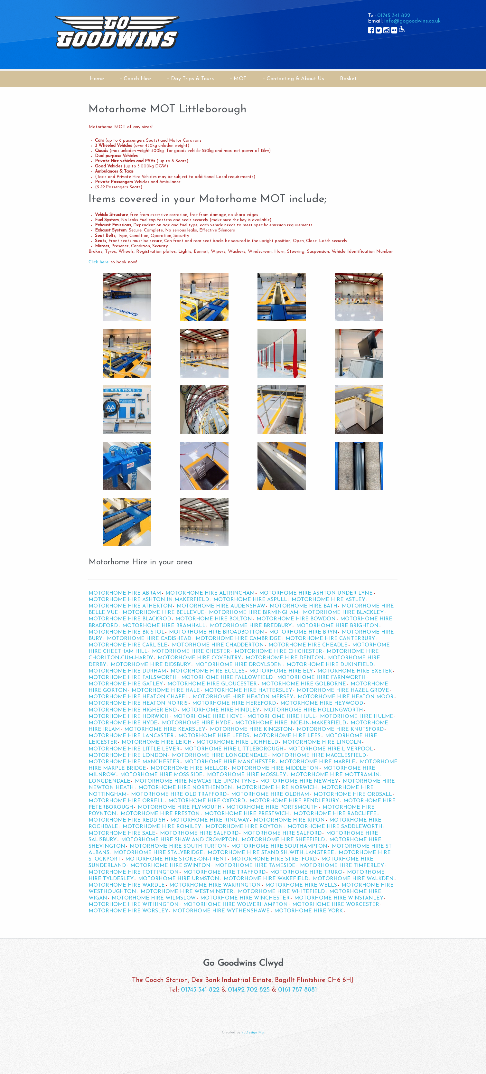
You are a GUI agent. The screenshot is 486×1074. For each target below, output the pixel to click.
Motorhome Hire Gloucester (212, 684)
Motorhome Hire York (308, 911)
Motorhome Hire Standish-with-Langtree (271, 852)
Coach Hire (137, 78)
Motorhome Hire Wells (301, 885)
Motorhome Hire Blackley (343, 612)
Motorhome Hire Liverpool (330, 749)
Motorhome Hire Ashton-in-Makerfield (149, 599)
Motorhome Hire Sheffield (283, 840)
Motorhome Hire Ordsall (352, 794)
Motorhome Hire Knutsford (340, 729)
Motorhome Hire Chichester (278, 651)
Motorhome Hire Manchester (134, 762)
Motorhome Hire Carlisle (128, 645)
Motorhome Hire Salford (199, 833)
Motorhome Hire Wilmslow (154, 898)
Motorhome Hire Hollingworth (313, 710)
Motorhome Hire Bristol (126, 632)
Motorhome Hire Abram (125, 593)
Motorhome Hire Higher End (133, 710)
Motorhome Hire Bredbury (251, 625)
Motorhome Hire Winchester (245, 898)
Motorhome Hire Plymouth (180, 807)
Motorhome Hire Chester (191, 651)
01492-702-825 (249, 990)
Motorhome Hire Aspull (250, 599)
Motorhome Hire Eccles (208, 671)
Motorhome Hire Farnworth (321, 677)
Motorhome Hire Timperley (342, 865)
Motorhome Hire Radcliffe (335, 813)
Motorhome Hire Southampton (279, 846)
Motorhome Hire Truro (306, 872)
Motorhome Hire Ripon (289, 820)
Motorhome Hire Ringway (209, 820)
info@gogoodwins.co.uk (412, 21)
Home (96, 78)
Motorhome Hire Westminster (187, 891)
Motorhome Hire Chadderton (218, 645)
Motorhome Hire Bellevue (163, 612)
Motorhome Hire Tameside (255, 865)
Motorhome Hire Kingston (251, 729)
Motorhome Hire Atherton (130, 606)
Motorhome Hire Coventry (199, 658)
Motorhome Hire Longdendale (219, 755)
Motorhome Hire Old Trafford (179, 794)
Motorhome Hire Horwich (129, 716)
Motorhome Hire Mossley (246, 774)
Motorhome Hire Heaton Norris (138, 703)
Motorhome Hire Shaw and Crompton (179, 840)
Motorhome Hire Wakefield (266, 878)
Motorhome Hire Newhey (299, 781)
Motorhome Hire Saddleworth (334, 826)
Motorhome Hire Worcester (335, 904)
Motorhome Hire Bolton (213, 619)
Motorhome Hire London (128, 755)
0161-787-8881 (297, 990)
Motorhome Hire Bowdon (296, 619)
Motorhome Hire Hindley (220, 710)
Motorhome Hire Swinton (170, 865)
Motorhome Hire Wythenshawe (221, 911)
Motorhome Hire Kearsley (164, 729)
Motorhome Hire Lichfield (237, 742)
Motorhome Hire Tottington (134, 872)
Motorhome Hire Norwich (277, 787)
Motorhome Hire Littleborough (234, 749)
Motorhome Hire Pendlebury (294, 801)
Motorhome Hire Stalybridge (158, 852)
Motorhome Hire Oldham (270, 794)
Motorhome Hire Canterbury (330, 638)
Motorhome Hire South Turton (178, 846)
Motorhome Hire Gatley (126, 684)
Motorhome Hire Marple (317, 762)
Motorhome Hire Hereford (234, 703)
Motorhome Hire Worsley (128, 911)
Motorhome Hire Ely (281, 671)
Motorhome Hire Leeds (213, 736)
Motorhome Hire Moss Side (161, 774)
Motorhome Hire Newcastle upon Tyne (195, 781)
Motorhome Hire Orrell (126, 801)
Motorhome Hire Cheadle (308, 645)
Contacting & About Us (295, 78)
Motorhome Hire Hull (281, 716)
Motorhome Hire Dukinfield (329, 664)
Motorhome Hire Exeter (354, 671)
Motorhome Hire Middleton (275, 768)
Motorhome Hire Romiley (162, 826)
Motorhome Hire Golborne (303, 684)
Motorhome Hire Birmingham (253, 612)
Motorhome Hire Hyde (123, 723)
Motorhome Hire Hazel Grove (343, 690)
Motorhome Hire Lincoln (322, 742)
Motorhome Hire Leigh (157, 742)
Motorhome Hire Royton (244, 826)
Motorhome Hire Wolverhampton (235, 904)
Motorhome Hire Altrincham (210, 593)
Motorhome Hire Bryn (303, 632)
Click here (99, 262)
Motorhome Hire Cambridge (238, 638)
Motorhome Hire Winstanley (338, 898)
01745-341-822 (200, 990)
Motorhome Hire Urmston (178, 878)
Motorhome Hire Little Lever (134, 749)
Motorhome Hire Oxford (206, 801)
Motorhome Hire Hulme (356, 716)
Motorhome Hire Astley (328, 599)
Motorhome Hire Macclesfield (319, 755)
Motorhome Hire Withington (134, 904)
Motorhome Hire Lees (287, 736)
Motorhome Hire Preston (160, 813)
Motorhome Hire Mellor (189, 768)
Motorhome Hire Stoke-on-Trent (176, 859)
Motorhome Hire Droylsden (238, 664)
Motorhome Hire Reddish (127, 820)
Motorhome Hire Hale (166, 690)
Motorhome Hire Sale (122, 833)
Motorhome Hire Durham (127, 671)
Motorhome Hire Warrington (215, 885)
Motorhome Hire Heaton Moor (346, 697)
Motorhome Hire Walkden (353, 878)
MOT (240, 78)
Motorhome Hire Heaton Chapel (138, 697)
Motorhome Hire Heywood (321, 703)
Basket (348, 78)
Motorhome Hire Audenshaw (221, 606)
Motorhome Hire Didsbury (151, 664)
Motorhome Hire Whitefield (281, 891)
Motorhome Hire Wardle (127, 885)
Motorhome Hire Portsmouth (272, 807)
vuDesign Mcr (253, 1032)
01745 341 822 (393, 15)
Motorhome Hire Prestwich (246, 813)
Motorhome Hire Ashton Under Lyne (316, 593)
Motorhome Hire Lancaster (131, 736)
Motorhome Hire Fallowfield (227, 677)
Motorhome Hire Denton (284, 658)
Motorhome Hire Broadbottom (217, 632)
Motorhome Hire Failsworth (133, 677)
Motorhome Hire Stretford (274, 859)
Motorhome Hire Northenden (185, 787)
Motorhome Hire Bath (303, 606)
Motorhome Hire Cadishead (149, 638)
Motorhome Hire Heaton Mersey (243, 697)
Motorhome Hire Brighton (337, 625)
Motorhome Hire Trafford (224, 872)
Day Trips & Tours (192, 78)
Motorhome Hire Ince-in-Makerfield (290, 723)
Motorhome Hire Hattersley (248, 690)
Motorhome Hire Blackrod (130, 619)
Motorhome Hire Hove (208, 716)
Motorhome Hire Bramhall (163, 625)
